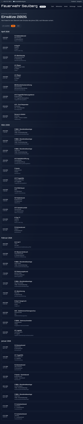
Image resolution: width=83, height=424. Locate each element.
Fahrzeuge (72, 6)
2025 (18, 26)
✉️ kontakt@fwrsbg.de (19, 1)
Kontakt (79, 6)
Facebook (73, 1)
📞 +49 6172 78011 (6, 1)
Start (52, 6)
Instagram (79, 1)
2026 (13, 26)
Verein (66, 6)
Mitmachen (59, 6)
